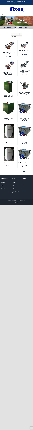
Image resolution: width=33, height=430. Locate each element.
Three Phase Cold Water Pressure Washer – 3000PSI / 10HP (24, 71)
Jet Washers (14, 189)
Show (14, 36)
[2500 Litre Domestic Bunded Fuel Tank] (8, 102)
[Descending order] (21, 34)
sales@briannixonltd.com (16, 2)
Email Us (3, 188)
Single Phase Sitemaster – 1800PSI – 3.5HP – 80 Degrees (24, 118)
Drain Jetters (14, 185)
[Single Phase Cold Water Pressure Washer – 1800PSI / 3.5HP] (8, 40)
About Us (14, 182)
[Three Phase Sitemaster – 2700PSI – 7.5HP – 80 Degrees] (25, 125)
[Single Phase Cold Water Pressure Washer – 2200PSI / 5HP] (8, 60)
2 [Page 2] (25, 171)
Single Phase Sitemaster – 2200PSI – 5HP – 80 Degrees (24, 164)
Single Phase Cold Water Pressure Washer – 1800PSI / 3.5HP (8, 54)
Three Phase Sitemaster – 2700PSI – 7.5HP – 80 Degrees (24, 141)
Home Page (14, 181)
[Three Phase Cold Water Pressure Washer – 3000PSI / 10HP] (25, 60)
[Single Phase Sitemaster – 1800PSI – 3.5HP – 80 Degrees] (25, 102)
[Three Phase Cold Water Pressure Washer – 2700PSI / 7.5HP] (25, 40)
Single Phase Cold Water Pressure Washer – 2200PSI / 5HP (8, 73)
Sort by (14, 34)
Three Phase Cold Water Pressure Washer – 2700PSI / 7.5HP (24, 52)
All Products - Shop (16, 184)
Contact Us (14, 192)
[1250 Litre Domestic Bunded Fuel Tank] (8, 80)
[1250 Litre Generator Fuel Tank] (8, 125)
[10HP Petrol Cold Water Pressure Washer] (25, 80)
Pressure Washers (15, 191)
